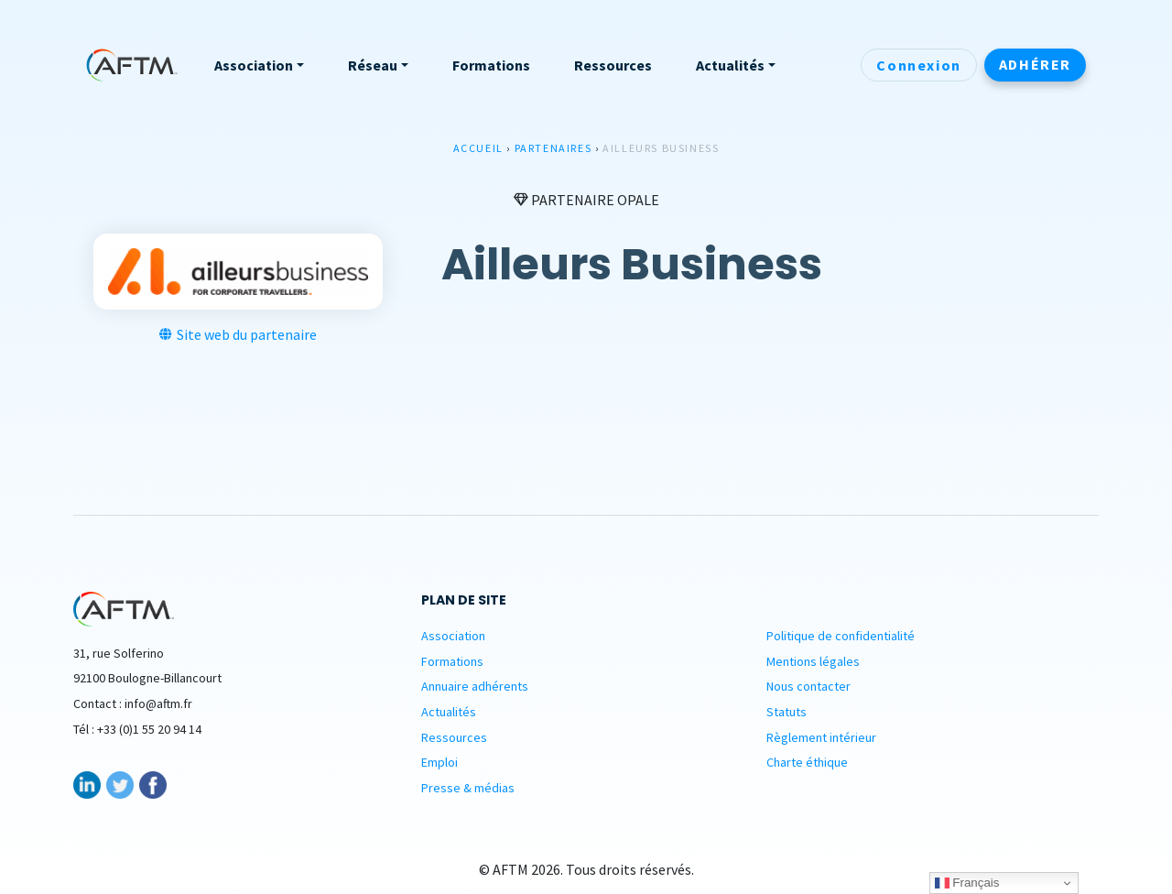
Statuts (786, 711)
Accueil (478, 148)
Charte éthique (807, 762)
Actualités (448, 711)
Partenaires (553, 148)
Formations (452, 661)
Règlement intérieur (821, 737)
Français (967, 883)
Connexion (918, 65)
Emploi (439, 762)
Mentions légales (813, 661)
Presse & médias (468, 788)
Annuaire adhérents (474, 686)
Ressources (454, 737)
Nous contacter (808, 686)
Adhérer (1035, 64)
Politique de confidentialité (840, 635)
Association (453, 635)
